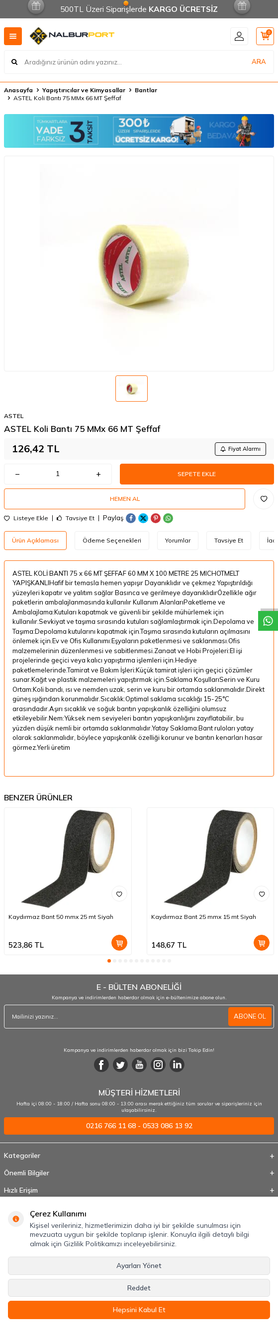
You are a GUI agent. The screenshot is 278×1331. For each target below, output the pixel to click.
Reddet (139, 1287)
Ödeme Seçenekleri (112, 540)
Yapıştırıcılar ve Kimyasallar (83, 90)
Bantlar (146, 90)
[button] (109, 961)
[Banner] (139, 131)
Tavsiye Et (75, 518)
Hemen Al (125, 498)
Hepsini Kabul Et (139, 1309)
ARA (259, 61)
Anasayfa (18, 90)
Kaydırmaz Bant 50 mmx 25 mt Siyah (60, 916)
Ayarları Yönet (139, 1265)
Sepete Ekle (197, 474)
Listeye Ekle (26, 518)
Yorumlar (177, 540)
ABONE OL (250, 1016)
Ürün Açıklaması (35, 540)
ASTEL (13, 416)
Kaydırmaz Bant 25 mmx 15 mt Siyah (203, 916)
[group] (139, 263)
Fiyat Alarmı (240, 448)
